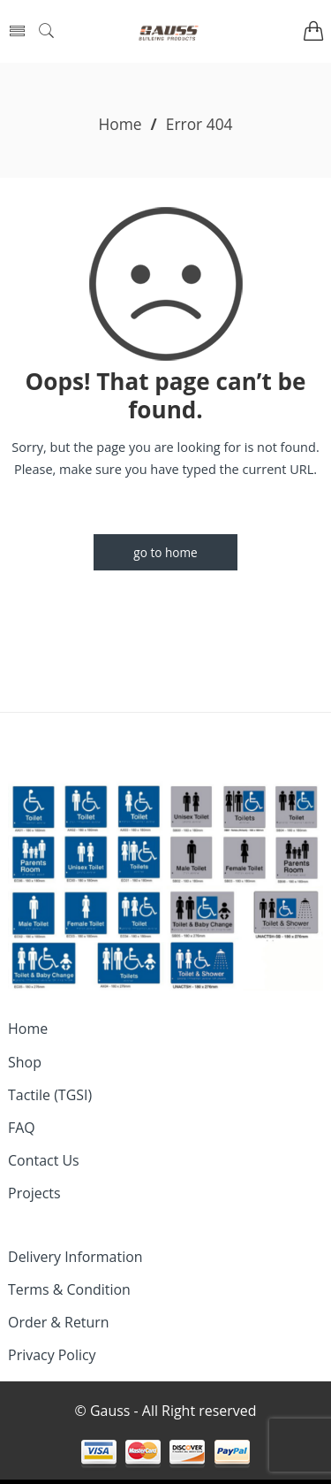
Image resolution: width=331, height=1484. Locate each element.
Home (119, 123)
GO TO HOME (165, 552)
